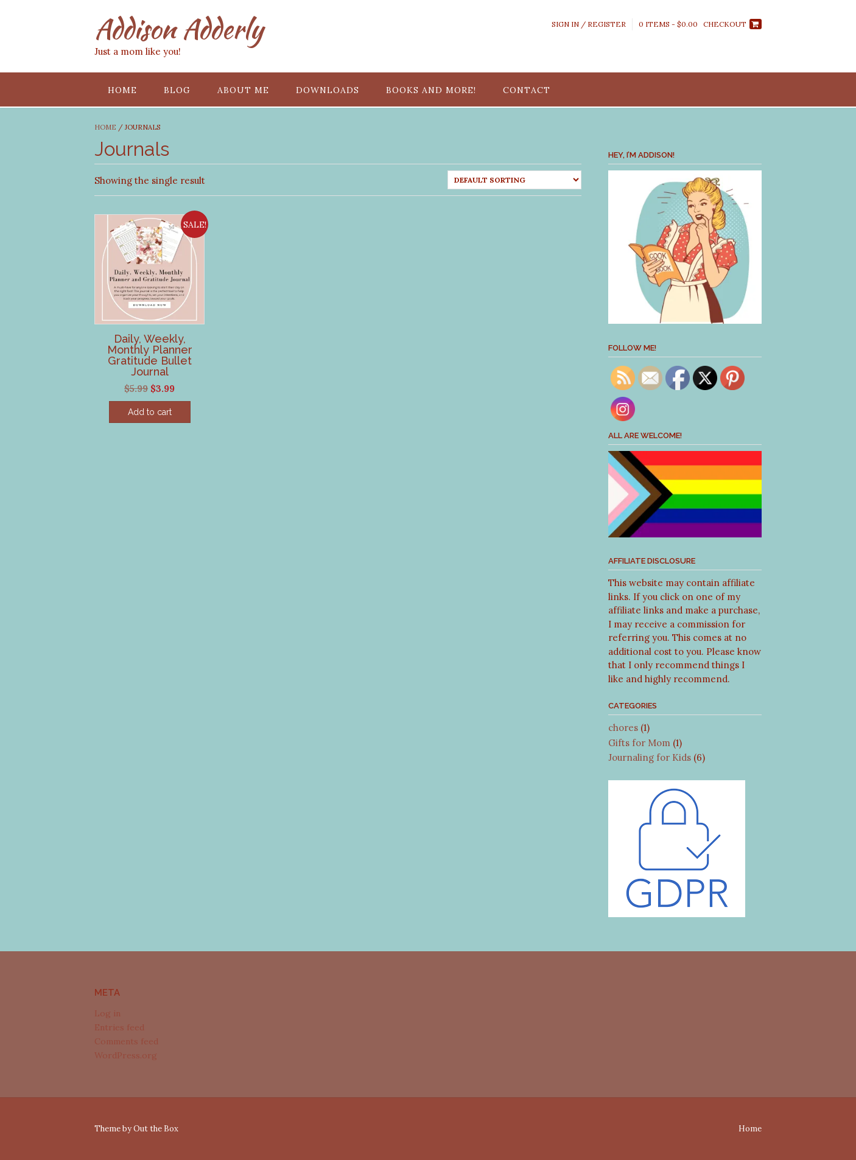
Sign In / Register (589, 24)
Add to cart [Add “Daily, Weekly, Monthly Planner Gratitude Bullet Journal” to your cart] (150, 412)
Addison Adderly (178, 28)
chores (623, 727)
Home (122, 90)
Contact (526, 90)
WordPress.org (125, 1055)
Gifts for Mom (639, 743)
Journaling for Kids (649, 757)
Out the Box (155, 1128)
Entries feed (119, 1027)
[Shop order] (514, 179)
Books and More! (431, 90)
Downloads (327, 90)
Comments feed (126, 1041)
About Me (243, 90)
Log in (107, 1013)
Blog (177, 90)
